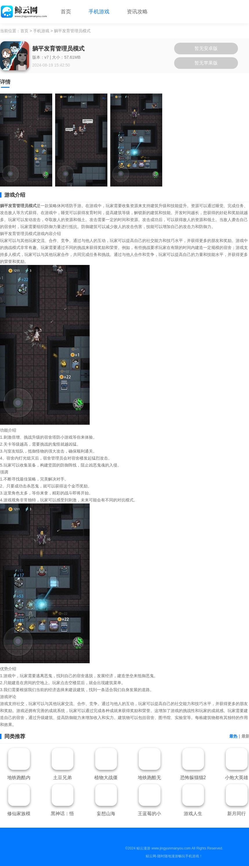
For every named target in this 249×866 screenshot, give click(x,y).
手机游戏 (99, 12)
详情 (5, 82)
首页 (66, 12)
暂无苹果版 (206, 62)
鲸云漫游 (143, 848)
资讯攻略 (137, 12)
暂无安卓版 (206, 48)
